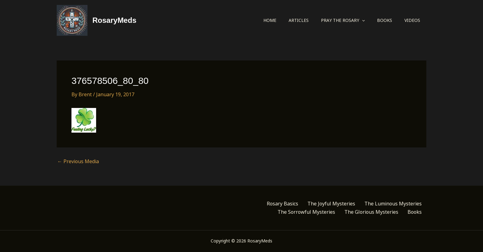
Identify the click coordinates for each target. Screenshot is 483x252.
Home (269, 20)
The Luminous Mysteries (393, 203)
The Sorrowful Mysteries (306, 212)
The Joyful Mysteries (331, 203)
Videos (412, 20)
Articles (299, 20)
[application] (362, 20)
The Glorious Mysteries (371, 212)
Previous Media (78, 161)
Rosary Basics (282, 203)
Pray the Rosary (343, 20)
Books (384, 20)
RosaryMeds (114, 20)
